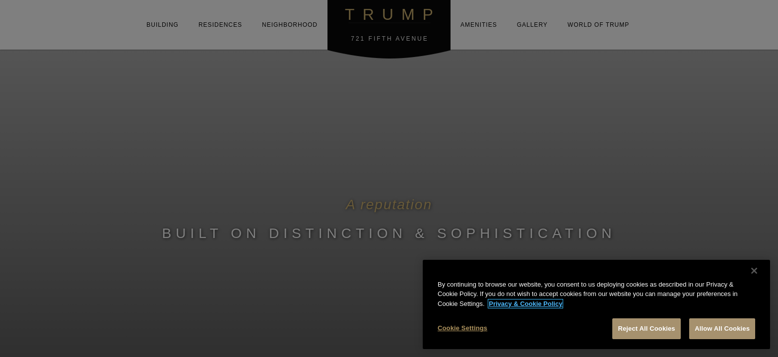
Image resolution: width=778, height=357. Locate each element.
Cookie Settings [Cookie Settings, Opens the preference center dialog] (462, 328)
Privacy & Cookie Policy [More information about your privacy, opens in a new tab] (525, 303)
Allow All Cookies (722, 328)
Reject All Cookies (646, 328)
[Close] (754, 271)
